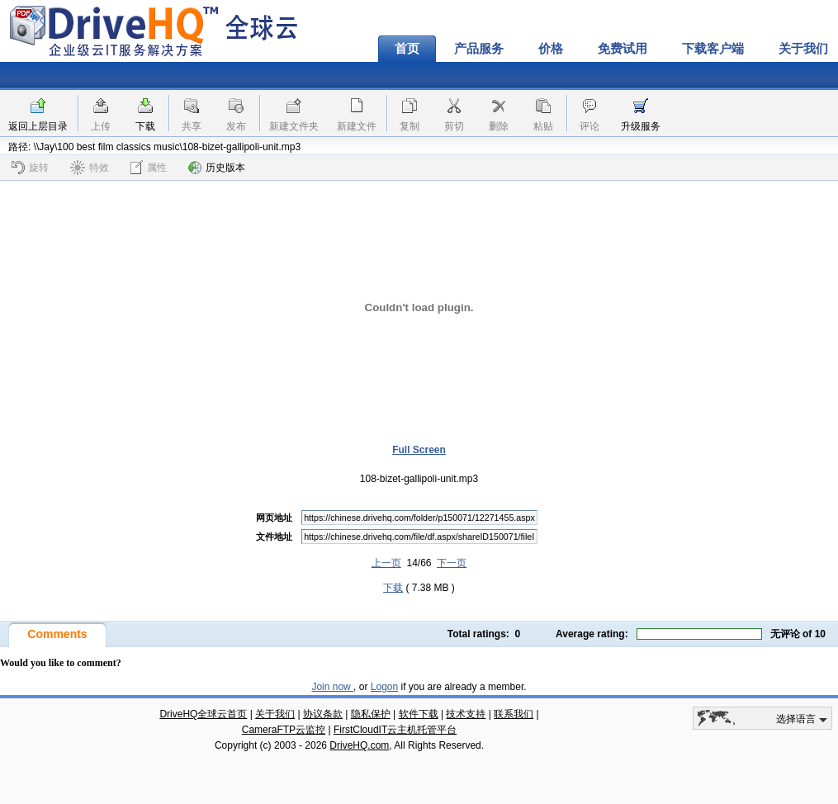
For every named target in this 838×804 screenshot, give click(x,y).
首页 (407, 48)
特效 (89, 167)
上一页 (386, 563)
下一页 (451, 563)
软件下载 (418, 714)
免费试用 (622, 48)
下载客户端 (713, 48)
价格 (550, 48)
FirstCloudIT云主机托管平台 (395, 729)
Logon (384, 687)
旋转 (30, 167)
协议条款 (323, 714)
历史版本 (216, 167)
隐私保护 (371, 714)
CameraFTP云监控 (283, 729)
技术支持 (465, 714)
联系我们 (513, 714)
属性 (148, 167)
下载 (145, 126)
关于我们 (275, 714)
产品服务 (479, 48)
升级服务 (640, 126)
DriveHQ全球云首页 (203, 714)
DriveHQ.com (359, 745)
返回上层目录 (38, 126)
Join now (332, 687)
